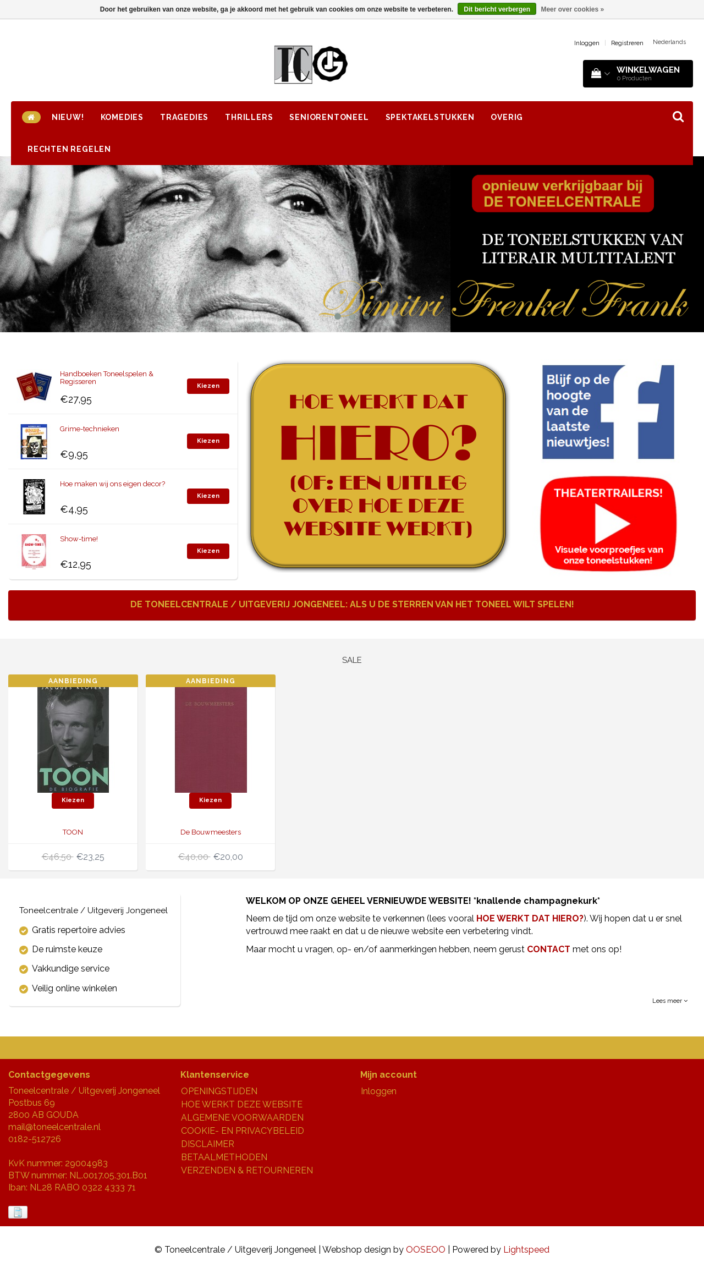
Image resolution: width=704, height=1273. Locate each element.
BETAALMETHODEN (224, 1157)
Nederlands (669, 42)
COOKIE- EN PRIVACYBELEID (242, 1131)
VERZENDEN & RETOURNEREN (247, 1170)
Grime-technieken (89, 429)
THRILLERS (249, 117)
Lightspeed (526, 1249)
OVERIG (507, 117)
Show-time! (79, 539)
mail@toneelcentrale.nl (54, 1127)
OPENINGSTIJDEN (219, 1091)
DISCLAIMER (207, 1144)
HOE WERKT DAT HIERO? (530, 918)
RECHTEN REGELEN (69, 149)
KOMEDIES (122, 117)
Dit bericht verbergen (497, 9)
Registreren (627, 43)
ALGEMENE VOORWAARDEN (242, 1117)
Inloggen (587, 43)
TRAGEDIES (184, 117)
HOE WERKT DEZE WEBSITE (241, 1104)
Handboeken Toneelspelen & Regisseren (106, 378)
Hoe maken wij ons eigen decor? (112, 484)
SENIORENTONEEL (329, 117)
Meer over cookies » (572, 9)
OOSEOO (426, 1249)
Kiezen (208, 385)
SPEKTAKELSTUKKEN (430, 117)
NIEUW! (68, 117)
